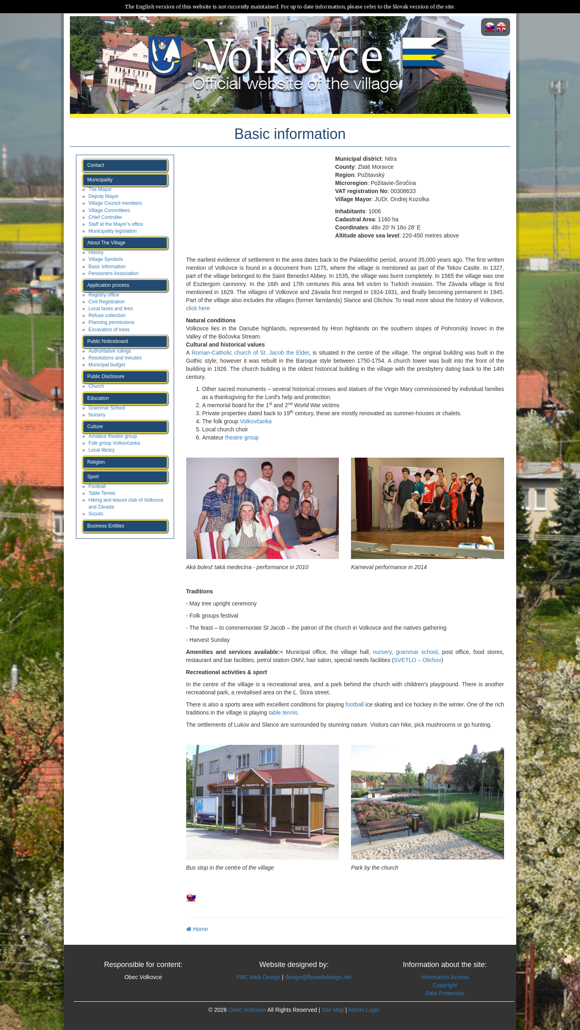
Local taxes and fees (110, 308)
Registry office (103, 295)
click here (198, 308)
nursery (382, 652)
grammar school (416, 652)
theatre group (241, 437)
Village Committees (109, 210)
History (95, 252)
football (354, 704)
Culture (95, 426)
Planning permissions (111, 322)
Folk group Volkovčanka (114, 443)
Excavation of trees (109, 329)
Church (96, 386)
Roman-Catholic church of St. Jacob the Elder (250, 352)
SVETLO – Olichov (417, 660)
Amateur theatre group (112, 436)
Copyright (445, 985)
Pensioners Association (113, 273)
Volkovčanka (256, 421)
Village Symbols (105, 259)
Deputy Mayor (103, 196)
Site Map (333, 1010)
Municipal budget (106, 365)
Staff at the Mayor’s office (115, 224)
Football (97, 486)
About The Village (106, 243)
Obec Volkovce (247, 1010)
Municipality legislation (112, 231)
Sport (93, 476)
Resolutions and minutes (114, 358)
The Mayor (99, 189)
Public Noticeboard (107, 341)
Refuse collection (106, 315)
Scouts (95, 514)
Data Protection (444, 993)
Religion (96, 462)
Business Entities (105, 526)
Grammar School (106, 408)
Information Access (445, 977)
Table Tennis (102, 493)
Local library (101, 450)
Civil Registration (106, 302)
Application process (108, 285)
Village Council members (115, 203)
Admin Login (364, 1010)
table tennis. (283, 712)
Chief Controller (105, 217)
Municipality (100, 180)
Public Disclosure (105, 376)
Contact (95, 165)
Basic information (107, 266)
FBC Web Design (258, 977)
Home (197, 929)
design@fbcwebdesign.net (318, 977)
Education (98, 398)
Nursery (96, 415)
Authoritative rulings (109, 351)
